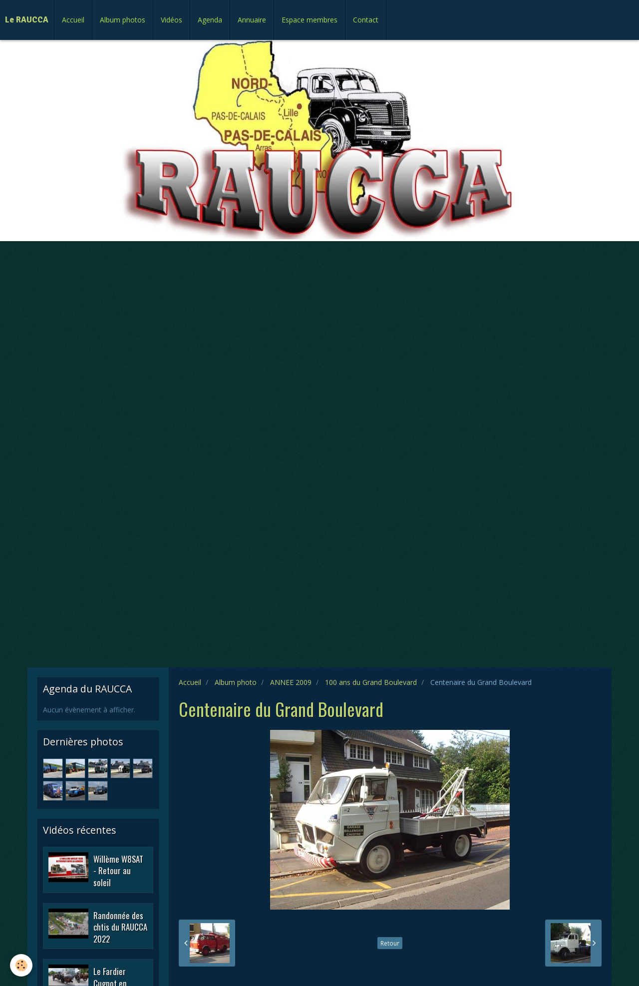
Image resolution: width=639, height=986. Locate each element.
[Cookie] (21, 965)
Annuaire (252, 19)
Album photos (122, 19)
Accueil (73, 19)
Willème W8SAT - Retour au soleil (118, 870)
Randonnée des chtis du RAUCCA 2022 (120, 927)
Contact (365, 19)
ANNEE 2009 (291, 682)
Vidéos (171, 19)
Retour (389, 943)
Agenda (210, 19)
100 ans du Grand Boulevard (371, 682)
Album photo (236, 682)
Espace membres (309, 19)
